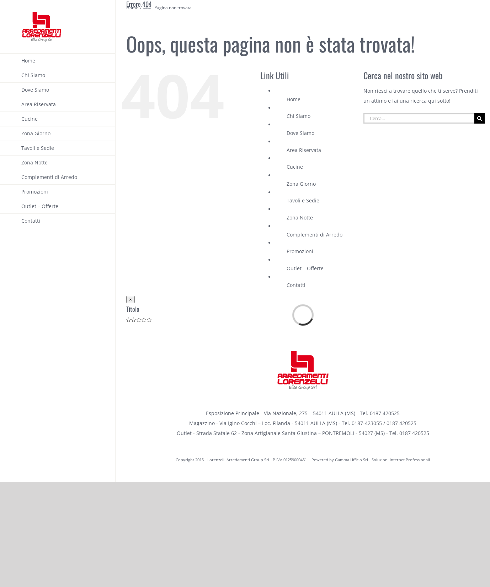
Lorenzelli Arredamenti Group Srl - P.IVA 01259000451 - (258, 459)
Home (293, 99)
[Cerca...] (418, 118)
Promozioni (300, 251)
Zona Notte (300, 217)
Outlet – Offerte (305, 268)
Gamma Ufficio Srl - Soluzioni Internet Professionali (382, 459)
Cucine (295, 166)
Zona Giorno (301, 183)
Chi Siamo (298, 116)
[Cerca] (479, 118)
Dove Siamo (300, 133)
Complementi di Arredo (314, 234)
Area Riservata (304, 150)
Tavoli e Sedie (303, 200)
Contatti (296, 285)
